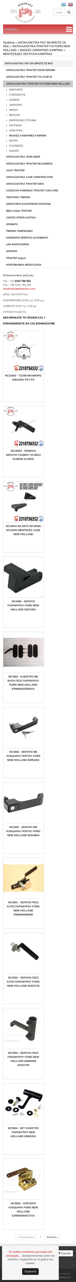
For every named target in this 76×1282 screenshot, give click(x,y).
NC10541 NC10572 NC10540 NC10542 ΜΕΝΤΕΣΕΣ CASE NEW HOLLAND (23, 530)
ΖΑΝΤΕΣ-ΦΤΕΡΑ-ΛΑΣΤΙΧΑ (21, 217)
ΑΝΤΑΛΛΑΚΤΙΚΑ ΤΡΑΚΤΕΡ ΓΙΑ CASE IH (29, 76)
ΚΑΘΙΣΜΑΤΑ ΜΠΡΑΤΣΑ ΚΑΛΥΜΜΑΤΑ (27, 237)
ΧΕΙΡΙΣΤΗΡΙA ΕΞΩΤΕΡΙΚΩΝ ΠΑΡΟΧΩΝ (28, 204)
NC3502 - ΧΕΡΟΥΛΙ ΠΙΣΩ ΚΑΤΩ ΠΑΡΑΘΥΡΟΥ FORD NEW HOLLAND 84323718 (23, 981)
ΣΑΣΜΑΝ (14, 99)
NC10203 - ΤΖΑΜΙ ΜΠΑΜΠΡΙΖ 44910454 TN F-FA (23, 377)
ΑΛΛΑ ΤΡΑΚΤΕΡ (15, 170)
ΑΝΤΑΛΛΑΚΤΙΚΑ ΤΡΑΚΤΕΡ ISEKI (25, 183)
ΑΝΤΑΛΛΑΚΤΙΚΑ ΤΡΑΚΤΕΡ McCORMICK (29, 163)
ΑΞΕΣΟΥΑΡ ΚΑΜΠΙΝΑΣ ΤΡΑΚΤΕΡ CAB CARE (32, 190)
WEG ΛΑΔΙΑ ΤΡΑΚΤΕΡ (19, 210)
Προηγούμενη (26, 1237)
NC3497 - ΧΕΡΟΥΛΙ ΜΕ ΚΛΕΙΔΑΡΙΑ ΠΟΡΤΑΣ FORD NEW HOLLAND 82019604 (23, 831)
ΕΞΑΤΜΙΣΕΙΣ (16, 145)
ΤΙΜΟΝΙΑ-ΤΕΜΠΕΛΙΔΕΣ (19, 231)
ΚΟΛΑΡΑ (14, 150)
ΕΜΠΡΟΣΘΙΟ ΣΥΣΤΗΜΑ (22, 120)
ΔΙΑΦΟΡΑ (11, 251)
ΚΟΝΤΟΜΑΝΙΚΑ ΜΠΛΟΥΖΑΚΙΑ (23, 264)
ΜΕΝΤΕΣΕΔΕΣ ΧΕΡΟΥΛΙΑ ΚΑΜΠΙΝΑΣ (27, 54)
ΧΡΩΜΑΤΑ (12, 224)
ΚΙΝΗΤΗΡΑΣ (16, 89)
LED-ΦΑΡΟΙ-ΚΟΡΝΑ (17, 244)
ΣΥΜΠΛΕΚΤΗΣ (17, 94)
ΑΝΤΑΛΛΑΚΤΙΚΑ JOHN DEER (23, 156)
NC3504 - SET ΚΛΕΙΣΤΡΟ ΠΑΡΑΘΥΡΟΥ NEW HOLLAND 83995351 (23, 1132)
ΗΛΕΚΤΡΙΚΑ (16, 130)
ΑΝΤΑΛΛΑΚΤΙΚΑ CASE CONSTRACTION (29, 177)
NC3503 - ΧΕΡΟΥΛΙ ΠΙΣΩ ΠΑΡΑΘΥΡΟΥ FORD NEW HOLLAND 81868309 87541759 (23, 1059)
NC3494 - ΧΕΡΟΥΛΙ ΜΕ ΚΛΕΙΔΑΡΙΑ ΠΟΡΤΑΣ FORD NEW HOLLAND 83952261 (23, 756)
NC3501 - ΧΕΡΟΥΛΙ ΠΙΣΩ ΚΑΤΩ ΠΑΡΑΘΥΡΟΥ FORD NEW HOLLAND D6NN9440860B (23, 908)
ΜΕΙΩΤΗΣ (14, 115)
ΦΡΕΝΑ (13, 110)
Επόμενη (52, 1237)
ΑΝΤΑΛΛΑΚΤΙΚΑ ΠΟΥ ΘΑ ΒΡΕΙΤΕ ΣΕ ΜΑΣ (29, 63)
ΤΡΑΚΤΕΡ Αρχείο (16, 258)
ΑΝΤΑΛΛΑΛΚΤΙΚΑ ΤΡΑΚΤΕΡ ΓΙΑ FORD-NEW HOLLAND (38, 83)
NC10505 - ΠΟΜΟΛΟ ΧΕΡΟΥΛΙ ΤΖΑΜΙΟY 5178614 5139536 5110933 (23, 454)
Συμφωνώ (30, 1271)
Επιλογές (11, 29)
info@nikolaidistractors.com (19, 288)
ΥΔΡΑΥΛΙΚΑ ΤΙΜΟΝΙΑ (18, 197)
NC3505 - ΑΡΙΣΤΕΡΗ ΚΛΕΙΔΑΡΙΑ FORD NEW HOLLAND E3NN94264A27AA (23, 1209)
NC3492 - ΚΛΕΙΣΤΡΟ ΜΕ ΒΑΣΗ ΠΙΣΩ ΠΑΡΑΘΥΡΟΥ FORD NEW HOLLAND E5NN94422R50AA (23, 682)
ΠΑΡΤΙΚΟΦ (15, 125)
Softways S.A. (64, 1277)
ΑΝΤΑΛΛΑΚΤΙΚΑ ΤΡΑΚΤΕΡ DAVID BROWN (30, 70)
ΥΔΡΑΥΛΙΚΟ (15, 105)
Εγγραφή (64, 1253)
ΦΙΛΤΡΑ (13, 140)
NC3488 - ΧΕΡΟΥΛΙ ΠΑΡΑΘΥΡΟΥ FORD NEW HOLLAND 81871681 (23, 605)
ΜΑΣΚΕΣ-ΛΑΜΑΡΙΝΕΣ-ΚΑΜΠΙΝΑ (41, 50)
